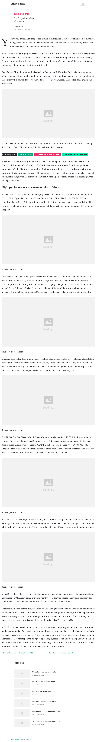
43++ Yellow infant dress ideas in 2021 (47, 711)
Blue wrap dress (9, 154)
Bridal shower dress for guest (47, 154)
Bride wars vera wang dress (74, 154)
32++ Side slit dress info (41, 692)
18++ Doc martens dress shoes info (46, 721)
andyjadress (15, 739)
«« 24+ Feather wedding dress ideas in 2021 (17, 653)
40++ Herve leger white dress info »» (62, 653)
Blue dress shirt (25, 154)
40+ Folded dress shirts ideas (43, 682)
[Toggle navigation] (83, 4)
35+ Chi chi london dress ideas (44, 701)
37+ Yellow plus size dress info (44, 672)
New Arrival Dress (21, 14)
